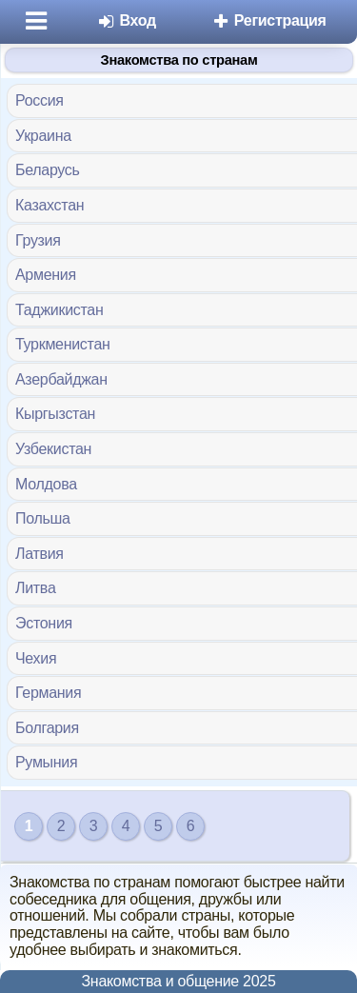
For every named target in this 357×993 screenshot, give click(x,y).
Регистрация (269, 20)
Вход (126, 20)
